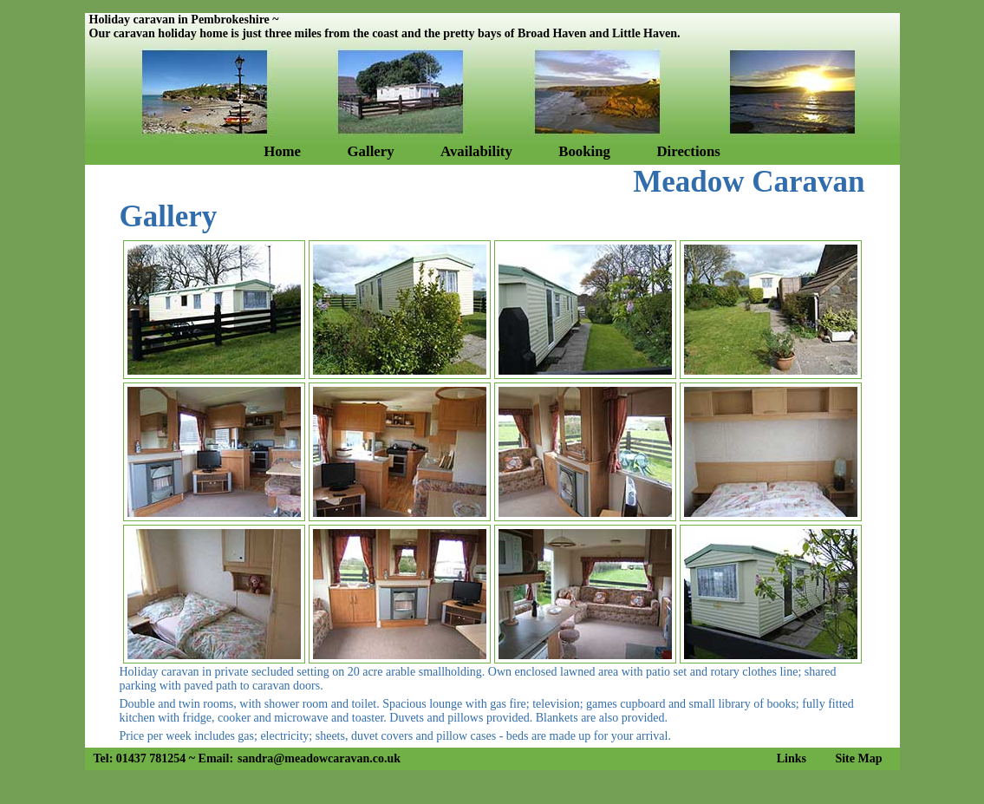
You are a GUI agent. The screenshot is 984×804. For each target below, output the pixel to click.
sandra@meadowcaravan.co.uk (319, 758)
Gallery (371, 151)
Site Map (858, 758)
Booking (584, 151)
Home (282, 151)
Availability (476, 151)
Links (791, 758)
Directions (688, 151)
